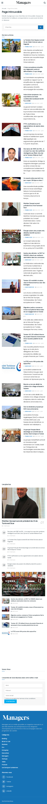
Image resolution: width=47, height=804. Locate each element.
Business (4, 744)
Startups (4, 759)
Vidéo (4, 762)
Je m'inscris (10, 701)
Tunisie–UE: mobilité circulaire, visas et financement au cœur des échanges (34, 283)
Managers (5, 756)
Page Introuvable (12, 8)
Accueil (4, 8)
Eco (3, 747)
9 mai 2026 (36, 46)
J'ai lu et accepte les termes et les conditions (19, 698)
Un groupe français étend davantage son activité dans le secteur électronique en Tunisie (33, 432)
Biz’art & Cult (6, 741)
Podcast (4, 765)
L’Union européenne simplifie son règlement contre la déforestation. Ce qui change (33, 69)
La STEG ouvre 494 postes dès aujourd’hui (23, 631)
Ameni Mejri (28, 103)
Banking (4, 738)
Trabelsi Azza (28, 46)
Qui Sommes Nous (7, 801)
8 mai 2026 (36, 157)
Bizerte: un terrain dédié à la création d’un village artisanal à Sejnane (33, 386)
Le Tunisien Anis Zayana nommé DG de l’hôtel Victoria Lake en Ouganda (33, 42)
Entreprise (5, 750)
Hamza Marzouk (29, 287)
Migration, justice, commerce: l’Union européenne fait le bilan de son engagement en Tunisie (33, 310)
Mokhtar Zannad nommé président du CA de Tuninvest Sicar (32, 205)
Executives (5, 753)
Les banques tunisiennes (10, 767)
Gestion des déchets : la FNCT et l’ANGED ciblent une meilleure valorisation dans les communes (33, 255)
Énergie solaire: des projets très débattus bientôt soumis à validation (33, 233)
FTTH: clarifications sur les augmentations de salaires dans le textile (33, 126)
